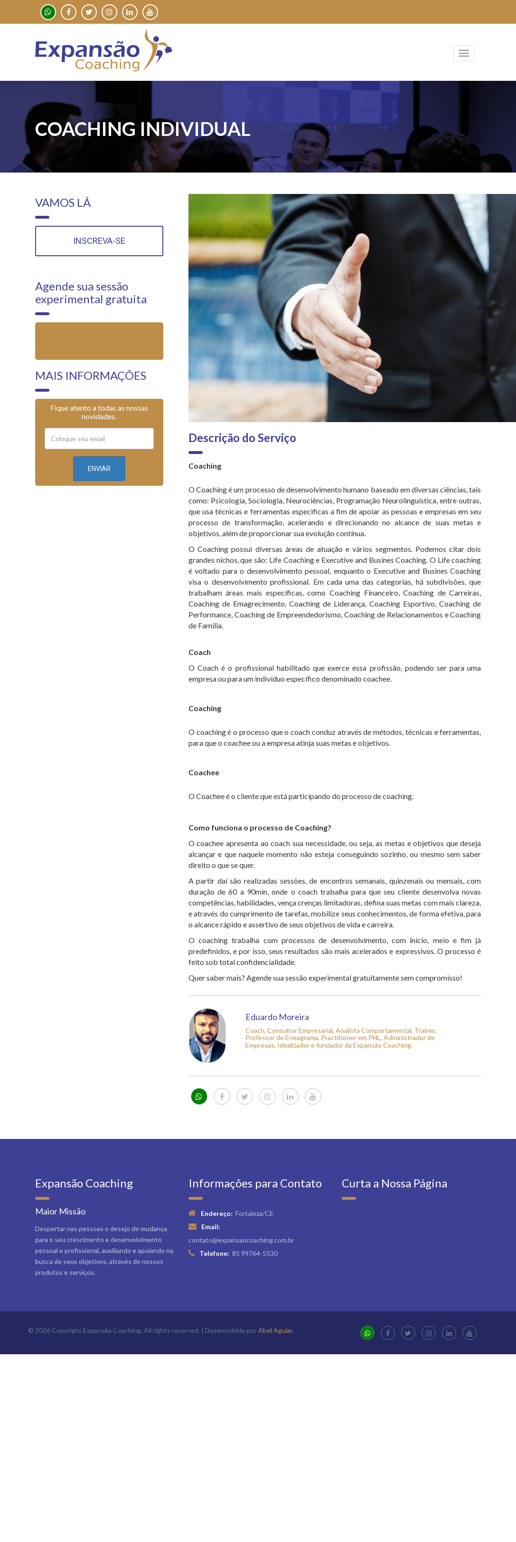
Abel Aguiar (275, 1330)
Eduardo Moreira (277, 1017)
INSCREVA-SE (99, 241)
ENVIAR (99, 468)
